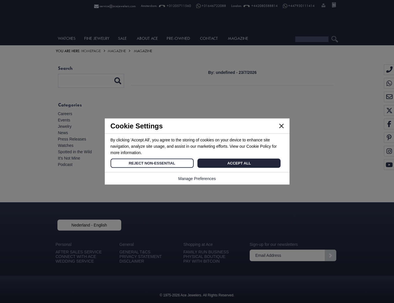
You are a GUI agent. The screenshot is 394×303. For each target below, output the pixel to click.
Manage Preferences (197, 178)
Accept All (239, 163)
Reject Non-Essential (152, 163)
